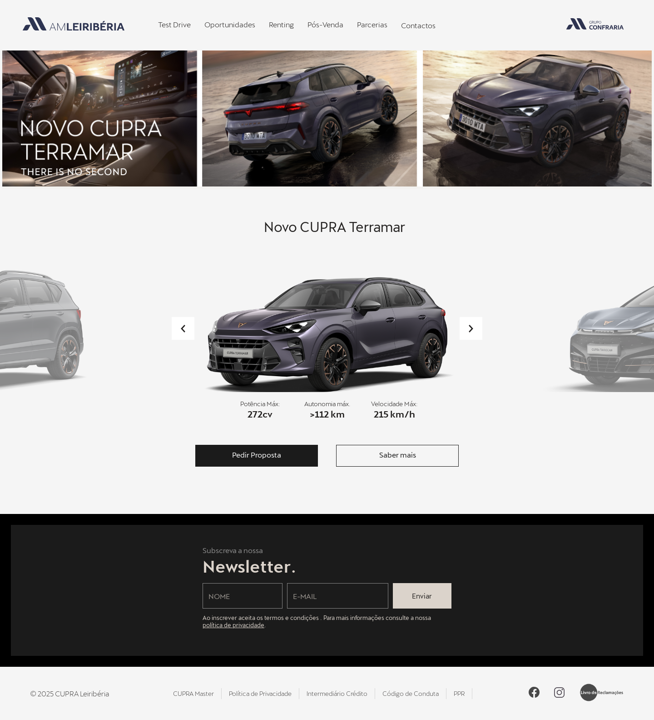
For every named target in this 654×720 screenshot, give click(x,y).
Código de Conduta (410, 693)
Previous (183, 328)
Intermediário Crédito (337, 693)
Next (471, 328)
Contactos (418, 25)
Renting (281, 24)
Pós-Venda (325, 24)
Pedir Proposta (256, 454)
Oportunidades (229, 24)
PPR (459, 693)
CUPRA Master (193, 693)
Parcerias (372, 24)
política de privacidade (233, 625)
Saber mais (397, 454)
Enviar (422, 596)
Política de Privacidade (260, 693)
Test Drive (174, 24)
